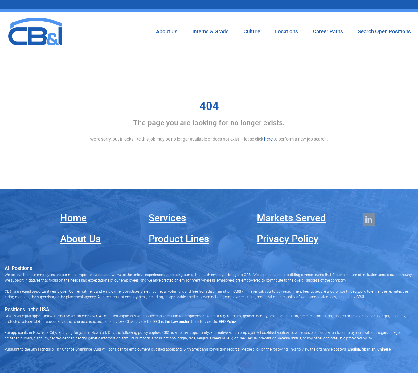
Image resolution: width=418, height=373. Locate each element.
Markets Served (291, 218)
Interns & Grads (210, 31)
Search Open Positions (384, 31)
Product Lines (179, 239)
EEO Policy (228, 321)
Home (73, 218)
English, (354, 349)
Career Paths (328, 31)
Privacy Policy (287, 239)
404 (209, 106)
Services (167, 218)
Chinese (383, 349)
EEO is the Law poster (171, 321)
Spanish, (368, 349)
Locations (286, 31)
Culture (252, 31)
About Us (167, 31)
